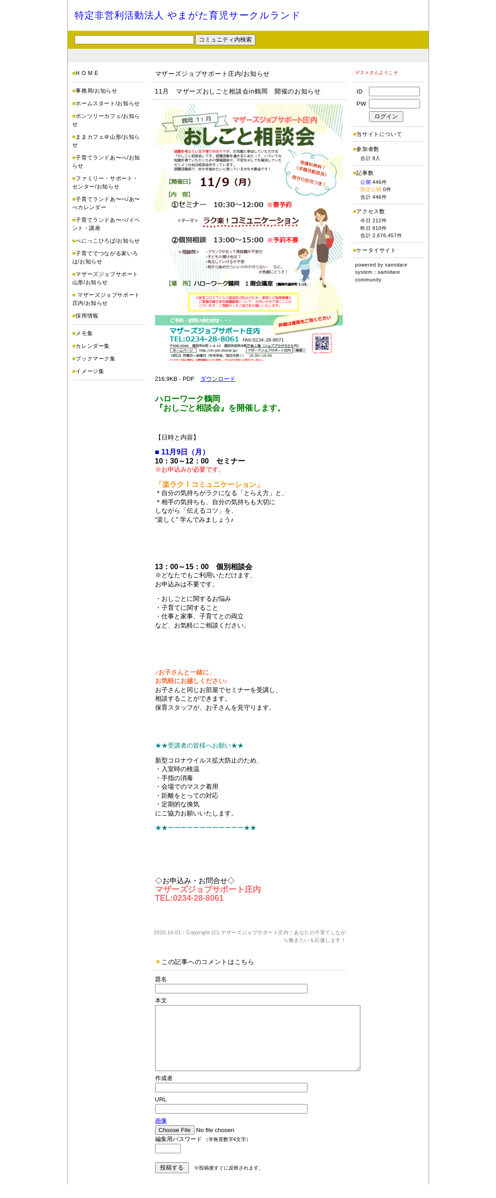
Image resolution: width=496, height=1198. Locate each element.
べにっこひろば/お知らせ (108, 241)
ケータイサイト (376, 250)
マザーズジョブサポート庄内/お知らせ (212, 73)
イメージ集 (90, 371)
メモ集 (84, 333)
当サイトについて (379, 134)
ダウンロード (218, 378)
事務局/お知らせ (96, 91)
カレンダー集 (93, 346)
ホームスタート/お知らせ (108, 103)
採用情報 (87, 316)
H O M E (87, 73)
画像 (161, 1134)
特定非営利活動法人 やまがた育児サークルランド (188, 15)
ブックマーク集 (95, 359)
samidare (396, 264)
